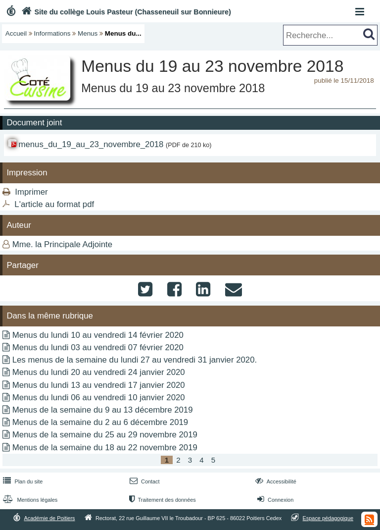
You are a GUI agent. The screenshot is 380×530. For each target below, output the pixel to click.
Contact (144, 481)
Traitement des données (161, 500)
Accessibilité (274, 481)
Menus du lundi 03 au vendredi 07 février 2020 (98, 347)
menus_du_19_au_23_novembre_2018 (90, 144)
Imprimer (31, 192)
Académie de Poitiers (49, 518)
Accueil (16, 33)
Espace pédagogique (328, 518)
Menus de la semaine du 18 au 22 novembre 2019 (104, 447)
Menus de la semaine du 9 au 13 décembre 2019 (102, 410)
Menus (87, 33)
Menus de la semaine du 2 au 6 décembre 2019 (100, 422)
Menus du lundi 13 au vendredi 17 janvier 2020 (98, 385)
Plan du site (22, 481)
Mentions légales (29, 500)
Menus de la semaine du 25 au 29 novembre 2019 (104, 434)
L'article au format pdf (54, 204)
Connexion (274, 500)
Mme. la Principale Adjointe (62, 244)
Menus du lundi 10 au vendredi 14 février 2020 (98, 335)
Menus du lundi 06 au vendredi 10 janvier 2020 (98, 397)
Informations (52, 33)
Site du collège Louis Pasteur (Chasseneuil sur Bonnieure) (125, 12)
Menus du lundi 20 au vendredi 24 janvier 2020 (98, 372)
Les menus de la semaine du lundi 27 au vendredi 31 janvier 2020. (134, 360)
